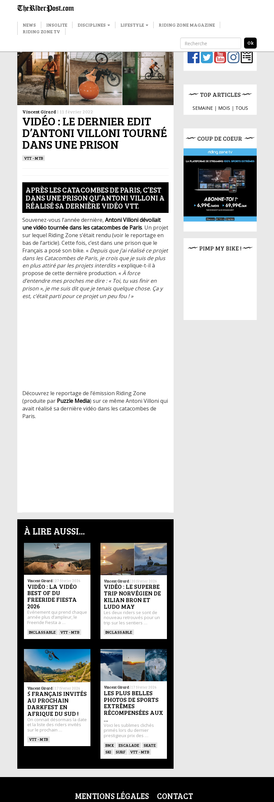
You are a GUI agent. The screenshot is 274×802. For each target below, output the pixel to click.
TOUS (241, 108)
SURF (121, 751)
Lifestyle (134, 25)
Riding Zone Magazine (187, 25)
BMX (109, 745)
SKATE (150, 745)
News (29, 25)
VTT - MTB (33, 158)
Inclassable (42, 632)
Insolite (56, 25)
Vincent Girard (39, 111)
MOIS (224, 108)
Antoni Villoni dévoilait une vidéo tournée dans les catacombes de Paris (91, 223)
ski (108, 751)
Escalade (129, 745)
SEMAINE (203, 108)
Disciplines (93, 25)
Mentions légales (112, 795)
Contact (175, 795)
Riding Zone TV (41, 31)
